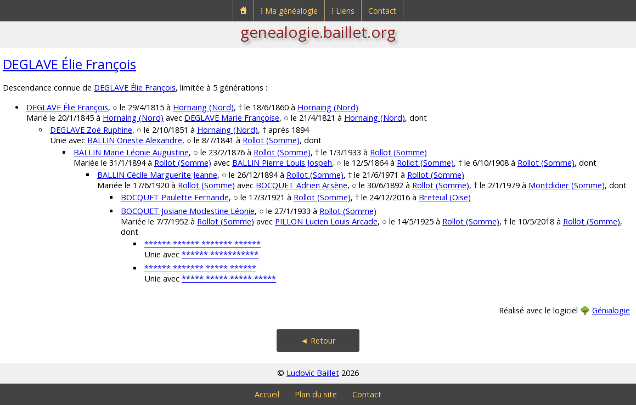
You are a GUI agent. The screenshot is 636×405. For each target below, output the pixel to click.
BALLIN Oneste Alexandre (134, 140)
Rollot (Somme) (271, 140)
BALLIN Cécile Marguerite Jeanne (157, 175)
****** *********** (220, 254)
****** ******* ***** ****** (200, 268)
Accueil (267, 394)
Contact (382, 10)
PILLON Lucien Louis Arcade (326, 221)
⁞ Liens (342, 10)
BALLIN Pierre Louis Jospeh (282, 163)
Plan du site (316, 394)
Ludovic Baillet (312, 373)
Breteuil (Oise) (445, 197)
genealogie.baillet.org (318, 31)
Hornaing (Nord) (203, 107)
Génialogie (611, 310)
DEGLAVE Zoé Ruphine (91, 130)
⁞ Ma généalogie (289, 10)
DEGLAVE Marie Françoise (231, 118)
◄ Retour (317, 340)
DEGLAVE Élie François (69, 64)
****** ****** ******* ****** (202, 244)
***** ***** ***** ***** (229, 278)
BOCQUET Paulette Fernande (175, 197)
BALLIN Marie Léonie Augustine (131, 152)
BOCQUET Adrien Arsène (301, 185)
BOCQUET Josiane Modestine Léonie (188, 211)
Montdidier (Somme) (566, 185)
